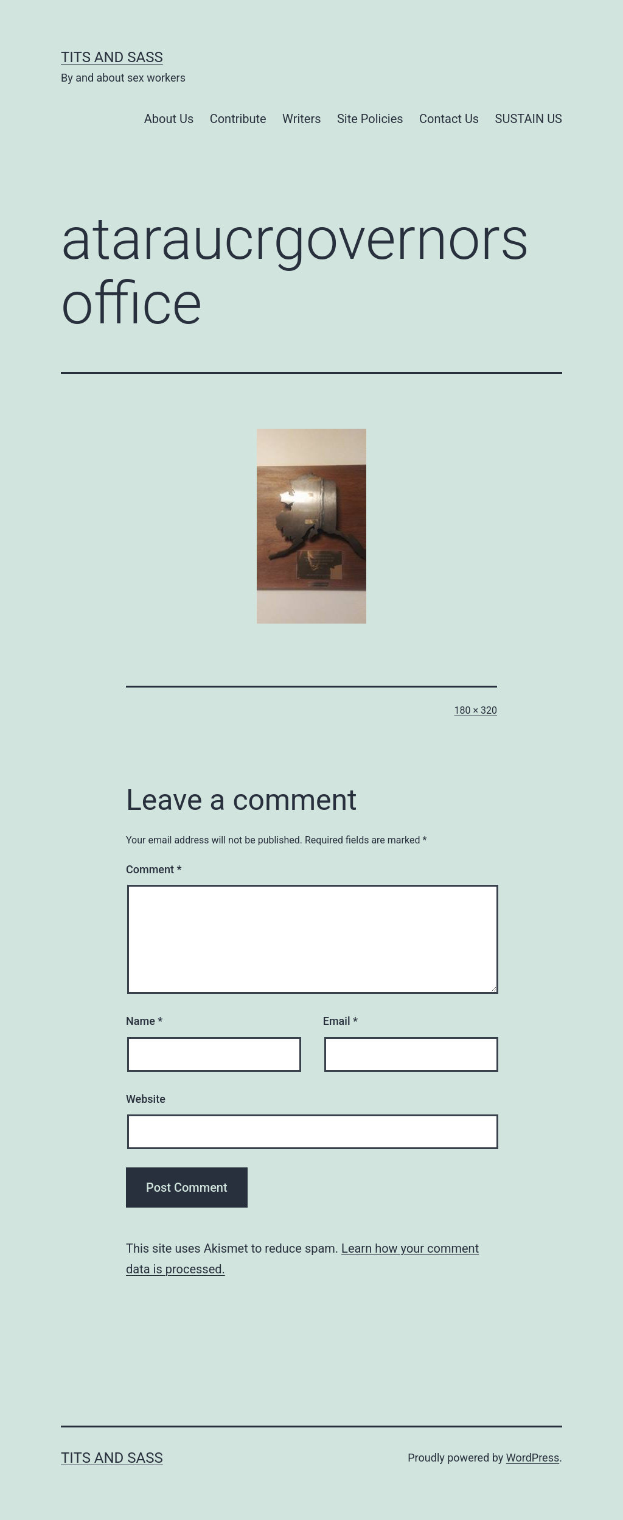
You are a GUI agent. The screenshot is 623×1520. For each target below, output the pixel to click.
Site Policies (370, 118)
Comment (153, 869)
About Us (169, 118)
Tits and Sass (112, 57)
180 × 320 (475, 710)
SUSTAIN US (528, 118)
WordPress (532, 1457)
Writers (301, 118)
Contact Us (449, 118)
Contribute (238, 118)
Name (144, 1021)
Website (145, 1098)
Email (340, 1021)
